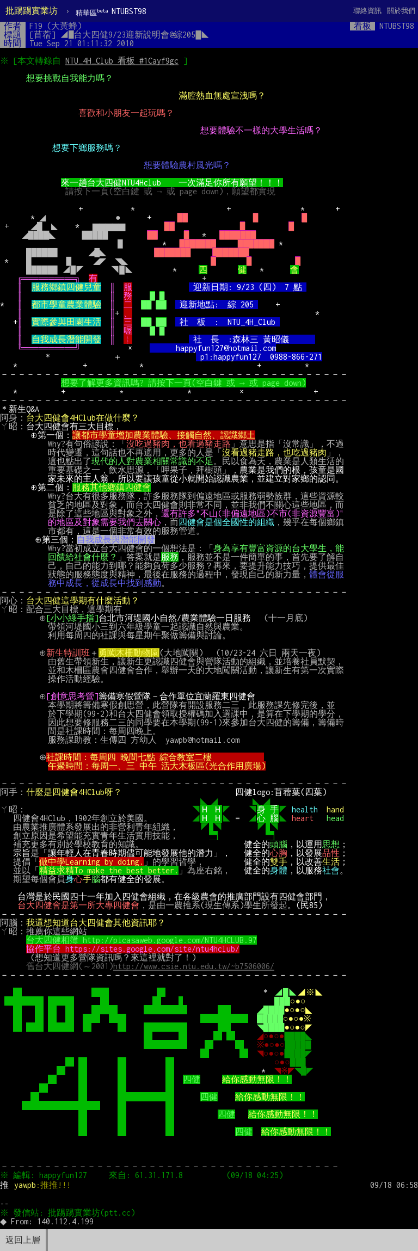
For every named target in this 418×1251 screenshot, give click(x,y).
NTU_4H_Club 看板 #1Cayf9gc (123, 60)
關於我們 (401, 10)
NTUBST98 (111, 12)
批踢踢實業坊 (31, 10)
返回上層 (22, 1239)
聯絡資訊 (367, 10)
